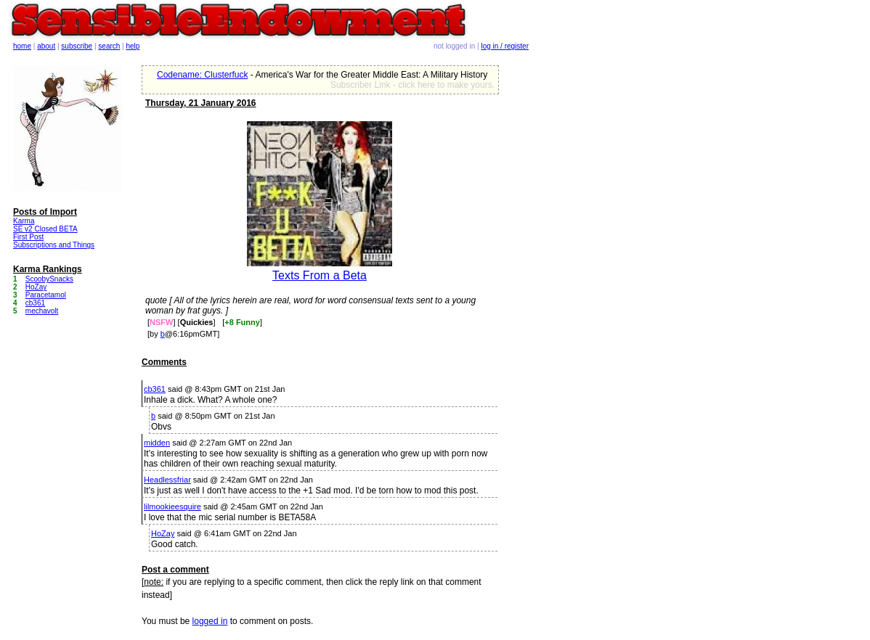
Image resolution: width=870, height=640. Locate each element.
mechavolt (42, 311)
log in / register (505, 46)
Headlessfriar (167, 479)
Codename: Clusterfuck (202, 75)
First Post (28, 237)
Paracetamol (45, 295)
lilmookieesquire (172, 506)
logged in (210, 621)
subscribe (76, 46)
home (22, 46)
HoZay (162, 533)
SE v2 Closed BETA (45, 229)
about (46, 46)
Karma (23, 221)
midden (157, 442)
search (109, 46)
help (133, 46)
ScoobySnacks (49, 279)
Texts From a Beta (319, 275)
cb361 (155, 389)
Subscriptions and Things (53, 245)
